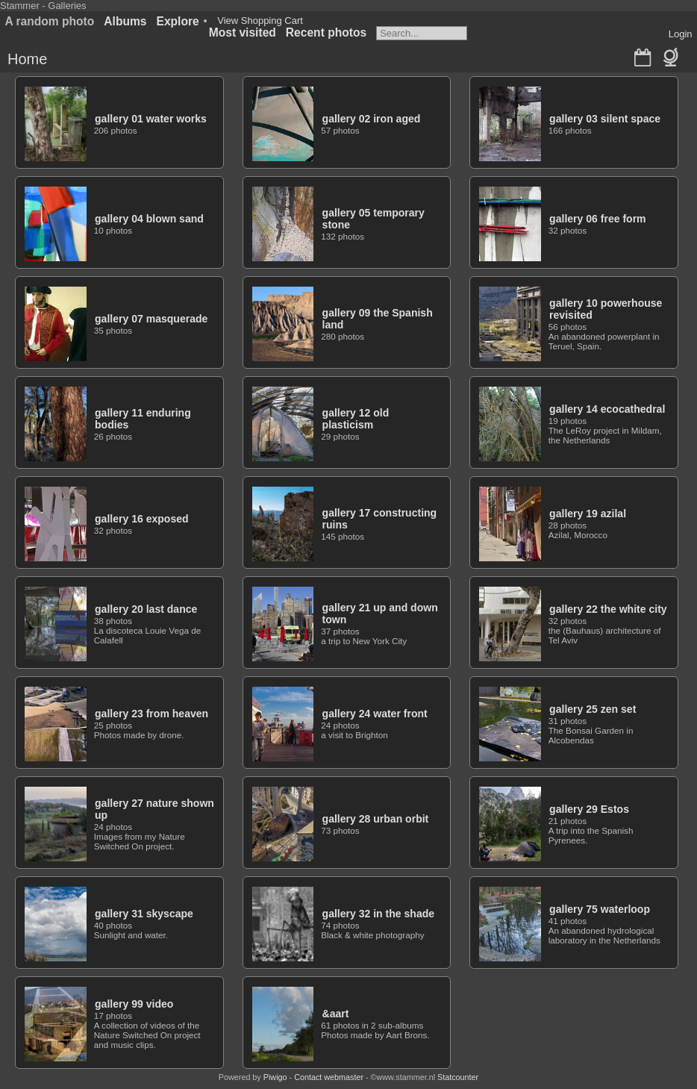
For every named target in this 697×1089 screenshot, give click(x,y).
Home (27, 59)
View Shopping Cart (260, 20)
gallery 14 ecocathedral (607, 409)
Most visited (242, 32)
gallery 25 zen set (592, 709)
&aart (335, 1014)
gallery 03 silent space (604, 119)
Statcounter (457, 1077)
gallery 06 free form (597, 219)
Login (681, 34)
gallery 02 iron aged (371, 119)
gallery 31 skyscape (144, 914)
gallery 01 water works (151, 119)
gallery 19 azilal (587, 513)
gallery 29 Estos (589, 809)
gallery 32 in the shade (378, 914)
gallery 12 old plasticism (356, 419)
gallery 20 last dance (146, 609)
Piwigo (275, 1077)
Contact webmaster (328, 1077)
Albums (125, 21)
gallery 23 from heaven (151, 714)
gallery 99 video (134, 1004)
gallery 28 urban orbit (375, 819)
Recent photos (326, 32)
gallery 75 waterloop (599, 909)
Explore (178, 21)
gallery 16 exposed (142, 519)
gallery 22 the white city (608, 609)
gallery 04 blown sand (149, 219)
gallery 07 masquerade (151, 319)
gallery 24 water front (375, 714)
